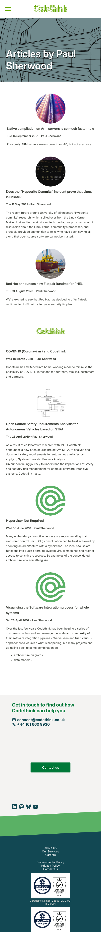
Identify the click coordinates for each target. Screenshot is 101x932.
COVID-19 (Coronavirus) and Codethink (36, 351)
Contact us (50, 767)
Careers (50, 855)
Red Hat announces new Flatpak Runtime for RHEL (44, 284)
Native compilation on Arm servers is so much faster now (50, 129)
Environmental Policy (50, 862)
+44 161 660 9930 (31, 724)
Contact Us (50, 869)
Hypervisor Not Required (25, 521)
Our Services (50, 851)
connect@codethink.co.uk (38, 719)
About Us (50, 848)
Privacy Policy (50, 865)
